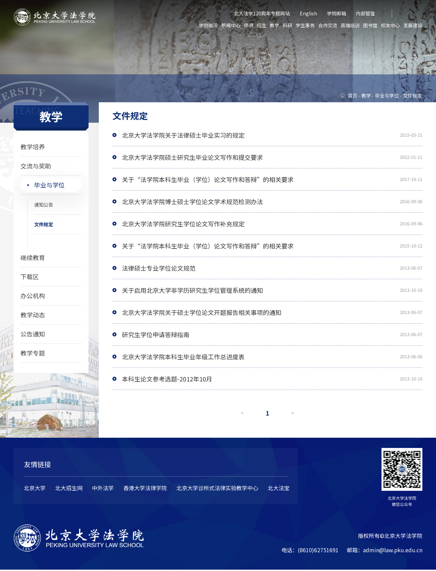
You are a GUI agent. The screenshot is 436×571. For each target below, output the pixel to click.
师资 (248, 25)
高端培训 (350, 25)
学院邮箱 (336, 13)
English (308, 13)
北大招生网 (68, 489)
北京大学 (35, 489)
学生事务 (305, 25)
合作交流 (327, 25)
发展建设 (412, 25)
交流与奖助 (35, 165)
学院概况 (208, 25)
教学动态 (32, 314)
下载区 (29, 276)
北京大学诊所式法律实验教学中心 (217, 489)
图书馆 (370, 25)
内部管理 (365, 13)
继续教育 (32, 257)
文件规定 (43, 224)
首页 (352, 95)
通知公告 (43, 204)
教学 (274, 25)
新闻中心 (230, 25)
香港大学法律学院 (145, 489)
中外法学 (103, 489)
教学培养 (32, 146)
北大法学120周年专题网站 (262, 13)
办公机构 (32, 295)
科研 (287, 25)
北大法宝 (279, 489)
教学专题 (32, 352)
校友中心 (390, 25)
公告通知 (32, 333)
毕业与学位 (49, 184)
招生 (261, 25)
